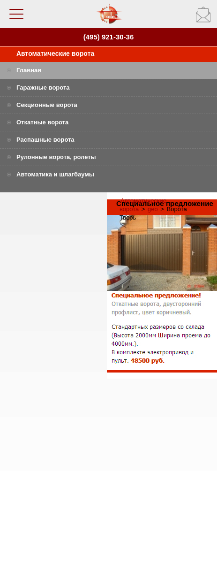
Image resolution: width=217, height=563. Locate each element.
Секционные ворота (46, 104)
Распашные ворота (45, 139)
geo (153, 209)
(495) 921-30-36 (108, 37)
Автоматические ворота (55, 53)
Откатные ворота (42, 122)
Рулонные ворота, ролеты (56, 156)
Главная (28, 70)
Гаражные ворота (43, 87)
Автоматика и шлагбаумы (55, 174)
